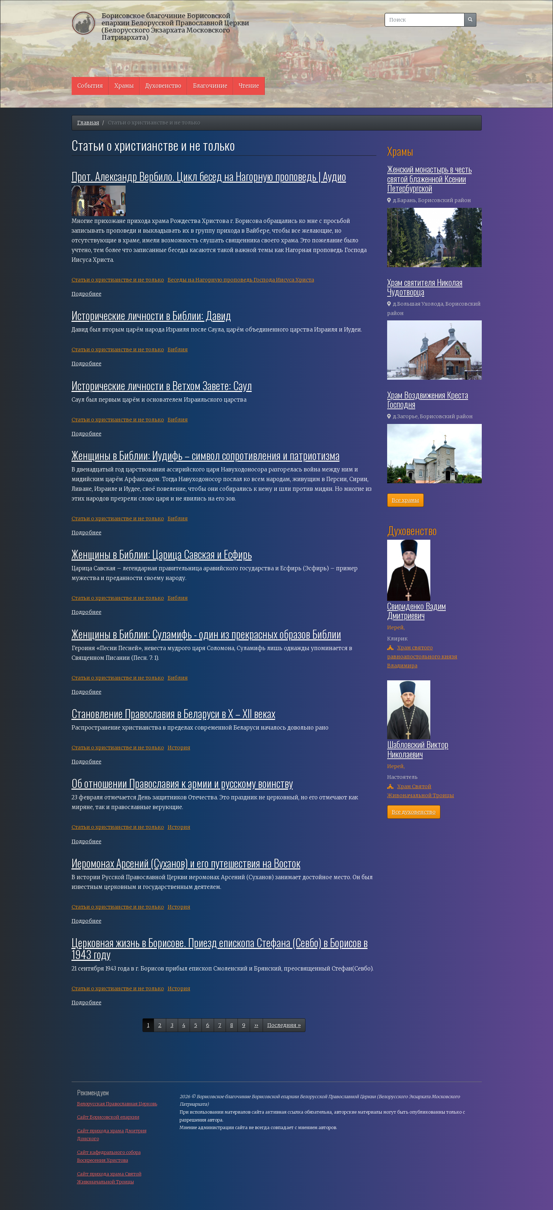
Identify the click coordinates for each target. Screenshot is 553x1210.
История (179, 747)
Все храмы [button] (405, 500)
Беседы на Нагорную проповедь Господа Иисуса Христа (241, 280)
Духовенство (163, 85)
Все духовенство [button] (414, 812)
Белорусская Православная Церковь (117, 1103)
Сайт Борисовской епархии (108, 1117)
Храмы (124, 85)
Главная (88, 122)
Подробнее (86, 294)
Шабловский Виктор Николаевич (417, 749)
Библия (178, 349)
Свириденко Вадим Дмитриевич (416, 610)
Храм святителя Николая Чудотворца (424, 286)
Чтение (249, 85)
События (90, 85)
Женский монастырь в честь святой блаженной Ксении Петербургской (429, 178)
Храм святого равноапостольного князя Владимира (422, 656)
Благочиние (210, 85)
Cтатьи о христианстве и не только (118, 280)
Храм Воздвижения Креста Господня (427, 399)
